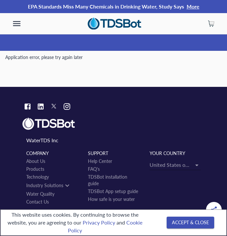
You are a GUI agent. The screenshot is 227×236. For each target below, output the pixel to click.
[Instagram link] (67, 107)
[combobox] (175, 164)
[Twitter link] (54, 107)
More (193, 6)
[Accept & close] (190, 223)
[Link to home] (113, 123)
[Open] (196, 165)
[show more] (17, 23)
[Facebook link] (27, 107)
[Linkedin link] (41, 107)
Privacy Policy (99, 222)
